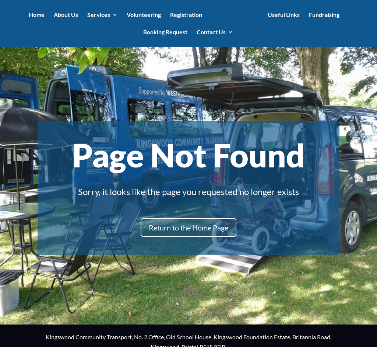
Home (38, 15)
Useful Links (283, 15)
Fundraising (323, 15)
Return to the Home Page (188, 227)
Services (100, 15)
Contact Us (211, 32)
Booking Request (165, 32)
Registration (188, 15)
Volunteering (145, 15)
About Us (67, 15)
